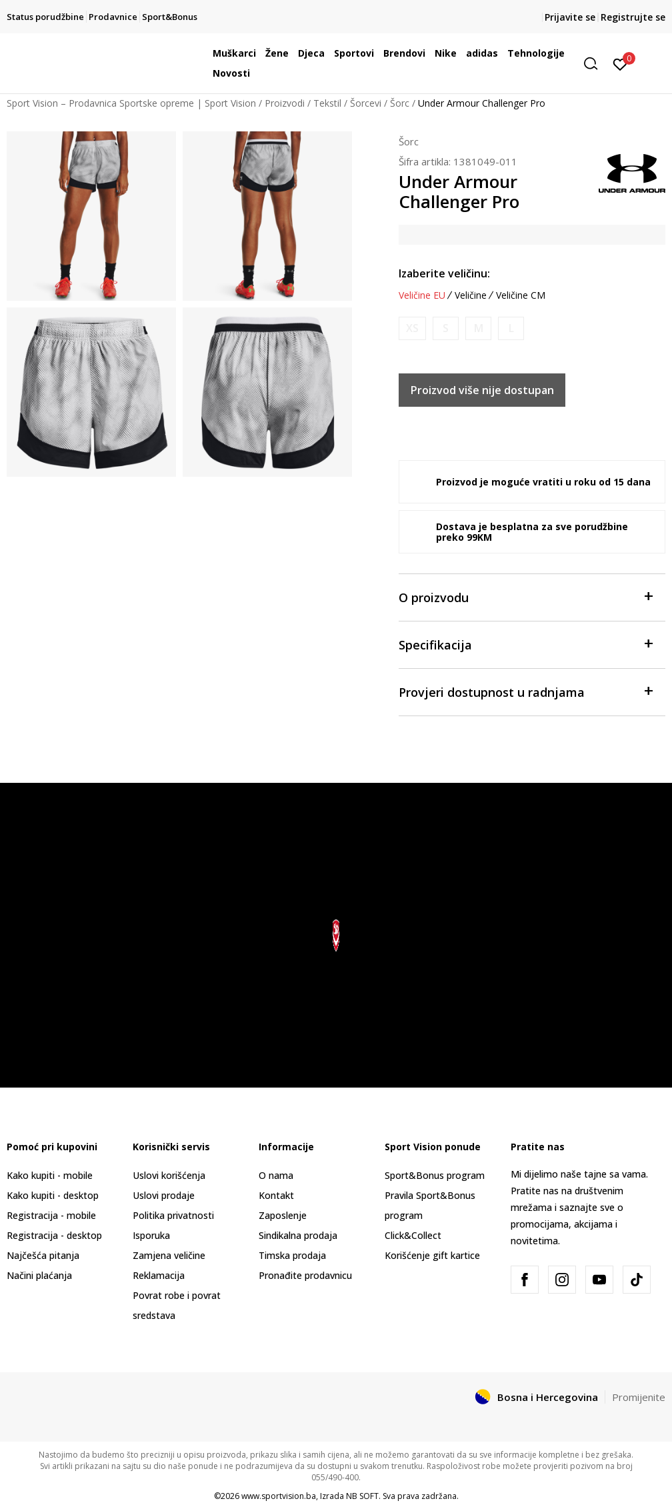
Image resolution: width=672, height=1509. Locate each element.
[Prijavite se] (620, 63)
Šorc (399, 103)
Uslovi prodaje (164, 1195)
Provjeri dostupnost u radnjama (525, 691)
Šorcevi (365, 103)
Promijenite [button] (638, 1397)
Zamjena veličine (169, 1255)
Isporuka (151, 1235)
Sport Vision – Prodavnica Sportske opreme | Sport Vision (131, 103)
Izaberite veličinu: (444, 273)
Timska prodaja (292, 1255)
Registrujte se (633, 17)
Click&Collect (413, 1235)
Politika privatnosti (173, 1215)
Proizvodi (285, 103)
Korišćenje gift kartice (432, 1255)
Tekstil (327, 103)
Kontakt (276, 1195)
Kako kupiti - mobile (50, 1175)
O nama (276, 1175)
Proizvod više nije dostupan (482, 390)
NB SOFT (362, 1496)
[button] (595, 63)
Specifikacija (525, 644)
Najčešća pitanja (43, 1255)
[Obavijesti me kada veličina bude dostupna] (412, 328)
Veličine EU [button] (422, 295)
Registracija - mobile (51, 1215)
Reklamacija (159, 1275)
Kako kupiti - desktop (53, 1195)
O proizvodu (525, 596)
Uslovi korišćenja (169, 1175)
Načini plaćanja (39, 1275)
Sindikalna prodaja (298, 1235)
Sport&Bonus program (435, 1175)
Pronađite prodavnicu (305, 1275)
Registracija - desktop (54, 1235)
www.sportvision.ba (278, 1496)
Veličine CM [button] (520, 295)
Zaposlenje (283, 1215)
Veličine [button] (471, 295)
